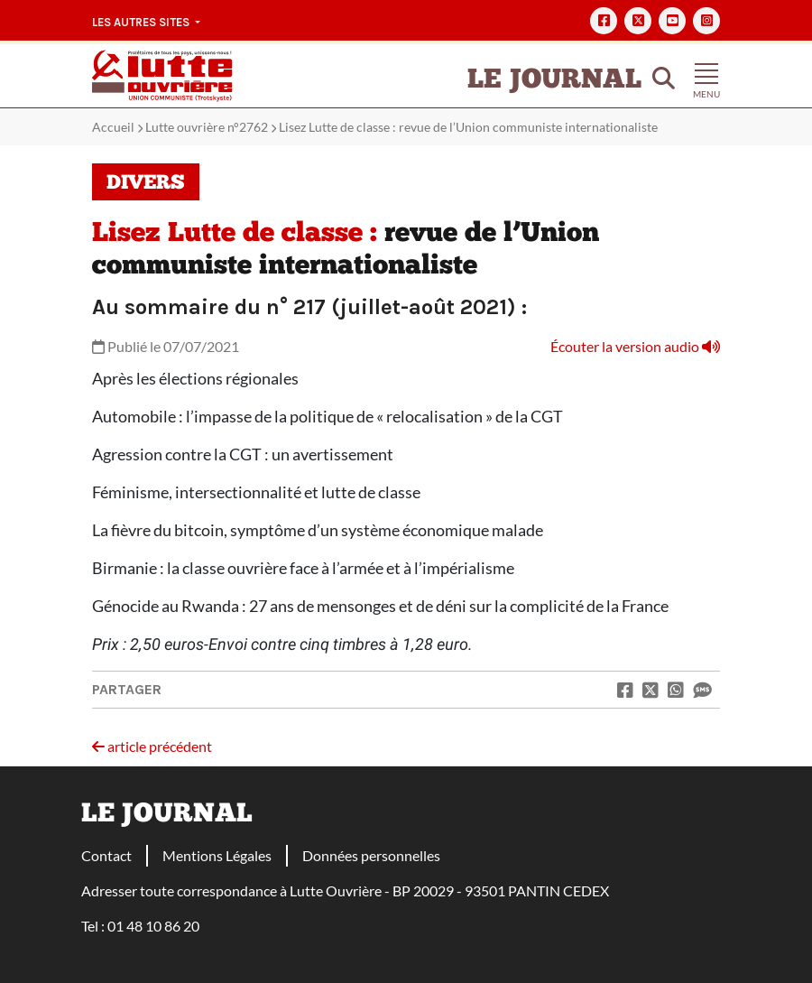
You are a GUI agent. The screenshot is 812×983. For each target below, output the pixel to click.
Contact (106, 855)
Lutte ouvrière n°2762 (206, 126)
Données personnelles (371, 855)
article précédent (152, 746)
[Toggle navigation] (706, 76)
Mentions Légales (217, 855)
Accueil (113, 126)
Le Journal (554, 81)
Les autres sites (142, 22)
